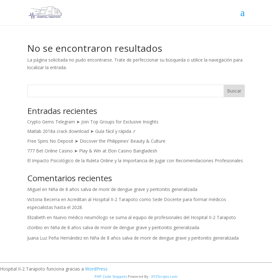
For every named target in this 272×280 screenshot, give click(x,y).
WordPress (96, 269)
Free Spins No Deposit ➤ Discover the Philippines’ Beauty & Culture (96, 141)
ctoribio (35, 227)
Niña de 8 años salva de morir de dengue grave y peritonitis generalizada (122, 189)
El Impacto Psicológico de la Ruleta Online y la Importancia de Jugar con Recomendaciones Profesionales (135, 161)
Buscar (234, 91)
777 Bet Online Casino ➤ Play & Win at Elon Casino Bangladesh (92, 151)
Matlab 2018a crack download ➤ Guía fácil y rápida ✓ (81, 131)
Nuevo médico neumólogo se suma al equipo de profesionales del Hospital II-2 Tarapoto (144, 217)
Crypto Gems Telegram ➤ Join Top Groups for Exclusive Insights (92, 122)
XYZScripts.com (164, 276)
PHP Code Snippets (111, 276)
